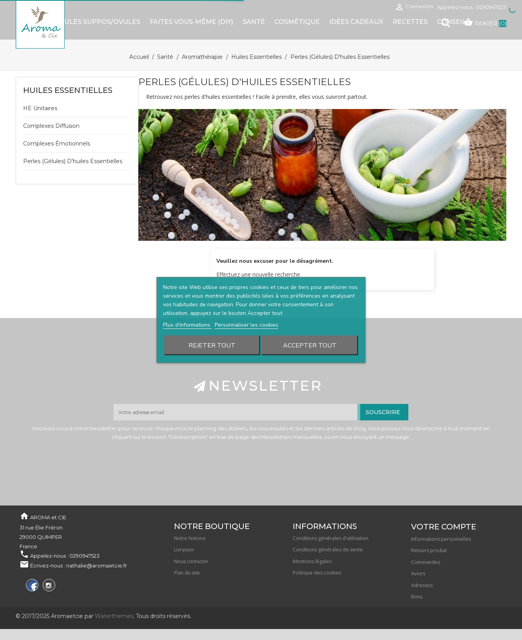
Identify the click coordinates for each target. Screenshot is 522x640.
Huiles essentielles (67, 90)
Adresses (422, 585)
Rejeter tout (212, 345)
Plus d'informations (187, 325)
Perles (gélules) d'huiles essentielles (72, 161)
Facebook (31, 586)
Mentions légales (312, 561)
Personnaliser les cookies (246, 325)
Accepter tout (310, 345)
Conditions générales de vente (328, 549)
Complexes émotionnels (56, 143)
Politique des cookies (317, 572)
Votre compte (443, 526)
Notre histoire (190, 538)
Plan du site (187, 572)
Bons (416, 596)
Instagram (48, 586)
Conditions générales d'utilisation (330, 538)
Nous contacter (191, 561)
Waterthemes (113, 616)
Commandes (425, 562)
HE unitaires (40, 108)
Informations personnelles (441, 539)
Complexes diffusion (51, 125)
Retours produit (429, 550)
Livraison (184, 549)
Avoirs (418, 573)
